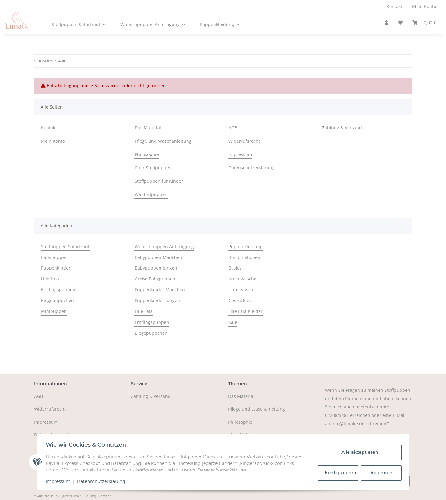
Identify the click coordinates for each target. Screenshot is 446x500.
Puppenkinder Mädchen (160, 289)
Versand (105, 495)
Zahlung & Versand (342, 128)
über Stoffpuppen (153, 168)
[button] (386, 22)
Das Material (148, 128)
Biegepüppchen (57, 300)
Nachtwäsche (242, 279)
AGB (232, 128)
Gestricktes (239, 300)
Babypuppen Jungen (156, 268)
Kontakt (394, 6)
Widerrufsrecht (244, 141)
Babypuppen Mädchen (158, 257)
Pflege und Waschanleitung (163, 141)
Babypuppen (54, 257)
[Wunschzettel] (400, 22)
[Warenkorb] (424, 22)
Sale (232, 322)
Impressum (240, 154)
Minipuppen (54, 311)
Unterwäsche (242, 289)
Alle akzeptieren (358, 452)
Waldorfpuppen (151, 194)
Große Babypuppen (155, 279)
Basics (234, 268)
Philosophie (147, 154)
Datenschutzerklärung (251, 168)
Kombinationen (244, 257)
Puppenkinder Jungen (157, 300)
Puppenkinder (55, 268)
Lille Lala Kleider (245, 311)
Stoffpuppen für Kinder (159, 181)
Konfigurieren (340, 472)
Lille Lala (50, 279)
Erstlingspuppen (58, 289)
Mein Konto (424, 6)
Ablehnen (380, 472)
